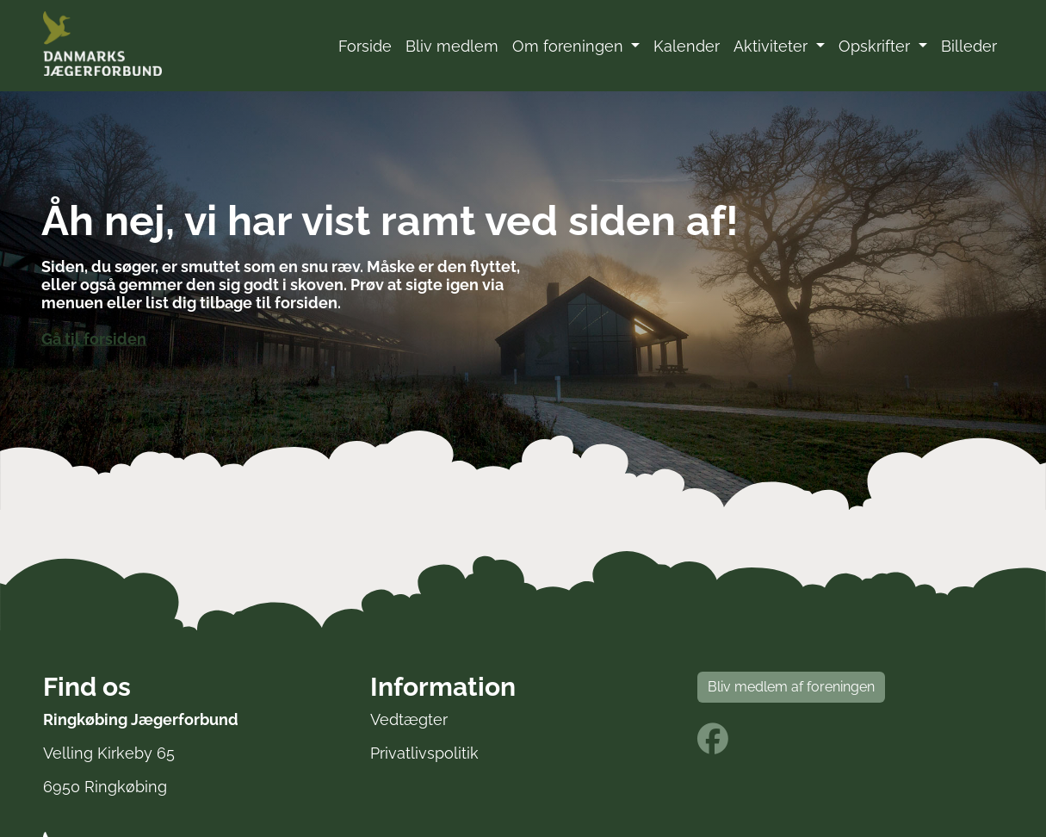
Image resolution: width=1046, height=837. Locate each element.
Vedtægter (409, 719)
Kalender (686, 46)
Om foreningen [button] (570, 46)
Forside (365, 46)
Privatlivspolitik (424, 753)
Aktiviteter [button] (772, 46)
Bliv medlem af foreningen (791, 687)
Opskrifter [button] (876, 46)
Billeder (969, 46)
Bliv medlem (451, 46)
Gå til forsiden (93, 339)
